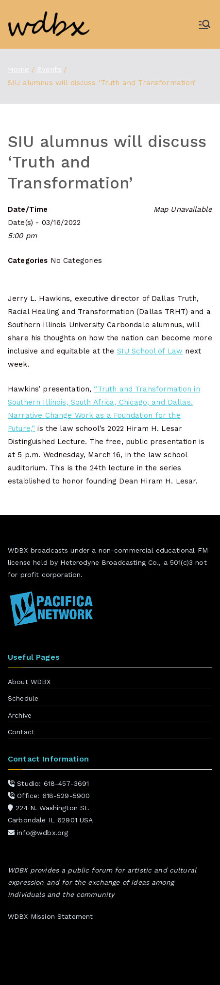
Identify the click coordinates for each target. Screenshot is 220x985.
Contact (21, 732)
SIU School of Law (150, 351)
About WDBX (29, 682)
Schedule (23, 698)
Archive (20, 715)
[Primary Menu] (204, 24)
